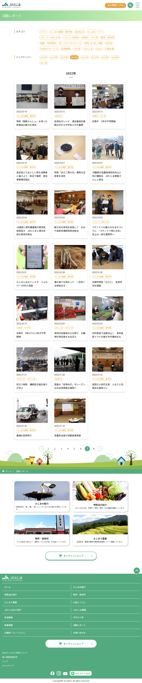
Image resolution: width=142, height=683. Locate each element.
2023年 (64, 57)
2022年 (74, 57)
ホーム (8, 471)
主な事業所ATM (115, 5)
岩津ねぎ (79, 31)
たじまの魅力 (79, 587)
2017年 (43, 62)
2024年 (53, 57)
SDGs (99, 48)
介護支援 (109, 48)
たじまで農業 (10, 602)
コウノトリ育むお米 (50, 37)
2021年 (84, 57)
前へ (41, 448)
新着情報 (8, 625)
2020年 (94, 57)
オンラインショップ (73, 555)
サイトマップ (8, 665)
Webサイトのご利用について (14, 652)
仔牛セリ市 (78, 617)
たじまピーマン (95, 31)
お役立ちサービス (49, 48)
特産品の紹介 (10, 594)
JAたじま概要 (79, 609)
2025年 (43, 57)
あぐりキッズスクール (70, 43)
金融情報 (65, 48)
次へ (100, 448)
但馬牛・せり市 (90, 37)
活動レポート (79, 625)
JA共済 (76, 48)
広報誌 (15, 632)
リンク (5, 661)
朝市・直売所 (107, 37)
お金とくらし (79, 602)
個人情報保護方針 (10, 657)
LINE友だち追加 (82, 673)
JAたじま (88, 48)
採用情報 (8, 617)
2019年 (104, 57)
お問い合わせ (79, 632)
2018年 (115, 57)
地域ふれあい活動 (93, 43)
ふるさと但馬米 (71, 37)
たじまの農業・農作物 (61, 31)
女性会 (108, 43)
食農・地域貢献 (48, 43)
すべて (43, 31)
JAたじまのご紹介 (12, 609)
